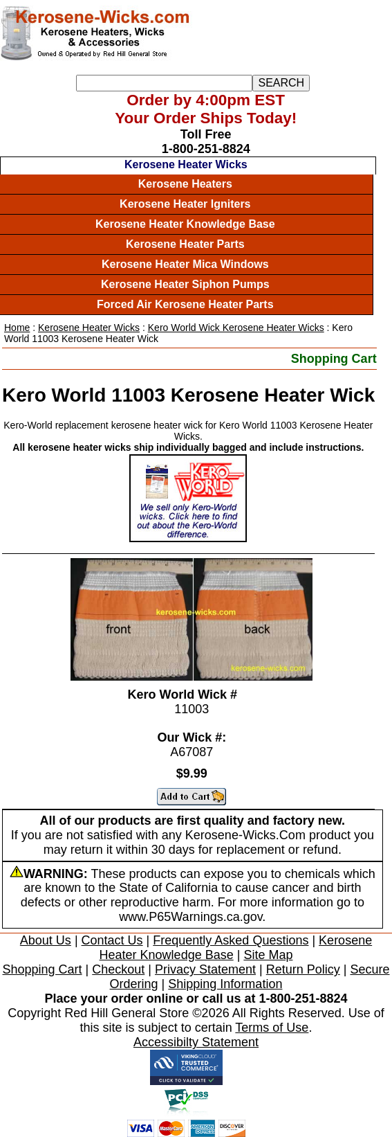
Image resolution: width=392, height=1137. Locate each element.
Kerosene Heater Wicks (186, 164)
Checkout (118, 969)
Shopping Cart (334, 359)
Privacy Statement (205, 969)
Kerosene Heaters (185, 184)
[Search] (164, 83)
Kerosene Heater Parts (185, 244)
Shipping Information (225, 984)
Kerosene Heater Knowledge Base (185, 224)
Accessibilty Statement (196, 1042)
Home (17, 327)
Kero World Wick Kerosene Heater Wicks (236, 327)
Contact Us (112, 940)
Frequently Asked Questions (230, 940)
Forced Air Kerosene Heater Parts (185, 304)
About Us (45, 940)
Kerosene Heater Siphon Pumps (185, 284)
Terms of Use (271, 1028)
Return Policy (303, 969)
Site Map (267, 955)
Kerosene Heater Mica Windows (185, 264)
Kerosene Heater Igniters (185, 204)
